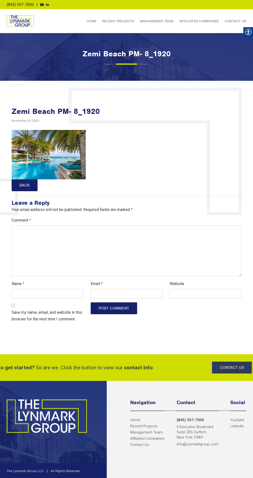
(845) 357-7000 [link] (20, 4)
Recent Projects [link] (118, 21)
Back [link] (25, 185)
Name (18, 283)
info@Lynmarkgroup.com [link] (197, 444)
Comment (21, 220)
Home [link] (91, 21)
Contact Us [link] (236, 21)
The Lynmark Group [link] (20, 21)
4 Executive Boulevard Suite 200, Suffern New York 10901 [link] (195, 432)
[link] (42, 5)
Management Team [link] (156, 21)
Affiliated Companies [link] (199, 21)
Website (177, 283)
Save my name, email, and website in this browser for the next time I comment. (47, 315)
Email (97, 283)
